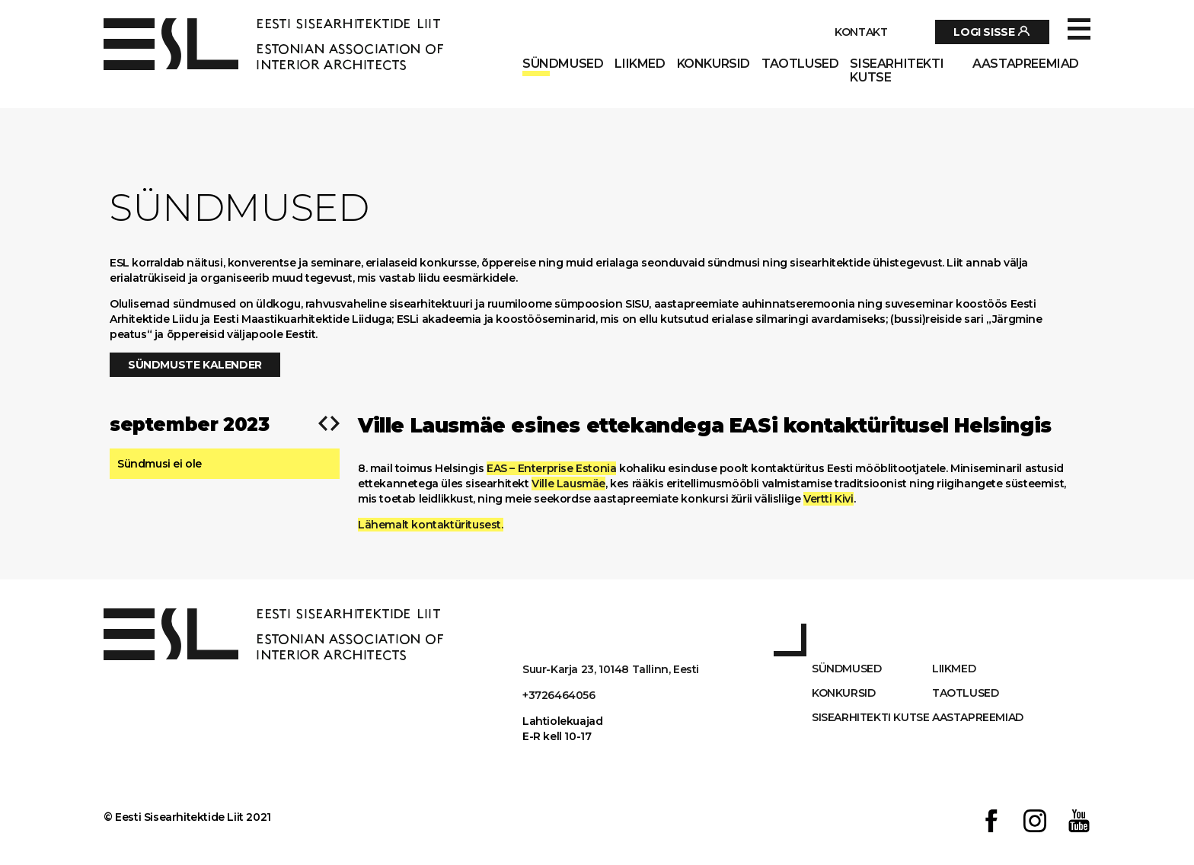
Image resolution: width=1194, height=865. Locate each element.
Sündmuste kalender (195, 365)
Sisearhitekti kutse (896, 71)
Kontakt (861, 32)
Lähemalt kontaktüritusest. (430, 524)
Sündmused (562, 64)
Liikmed (640, 64)
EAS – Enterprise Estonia (551, 468)
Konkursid (713, 64)
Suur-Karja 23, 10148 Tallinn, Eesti (610, 669)
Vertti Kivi (828, 499)
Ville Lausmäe (568, 483)
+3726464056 (558, 695)
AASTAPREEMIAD (1025, 64)
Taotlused (799, 64)
